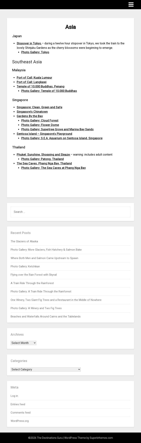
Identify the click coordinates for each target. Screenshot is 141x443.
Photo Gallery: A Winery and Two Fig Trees (36, 308)
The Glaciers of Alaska (24, 241)
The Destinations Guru (27, 4)
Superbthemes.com (101, 437)
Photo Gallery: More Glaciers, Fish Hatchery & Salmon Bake (46, 249)
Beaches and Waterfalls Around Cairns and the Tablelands (46, 316)
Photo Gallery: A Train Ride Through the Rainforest (41, 291)
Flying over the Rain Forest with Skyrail (34, 274)
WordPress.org (20, 421)
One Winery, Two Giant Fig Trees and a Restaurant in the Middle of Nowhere (56, 300)
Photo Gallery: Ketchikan (25, 266)
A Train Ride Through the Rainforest (32, 283)
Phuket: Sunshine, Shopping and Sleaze (43, 154)
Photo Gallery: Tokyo (35, 52)
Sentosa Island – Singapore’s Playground (44, 134)
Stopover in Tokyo (29, 43)
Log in (14, 396)
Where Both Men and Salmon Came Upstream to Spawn (44, 258)
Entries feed (18, 404)
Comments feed (20, 412)
